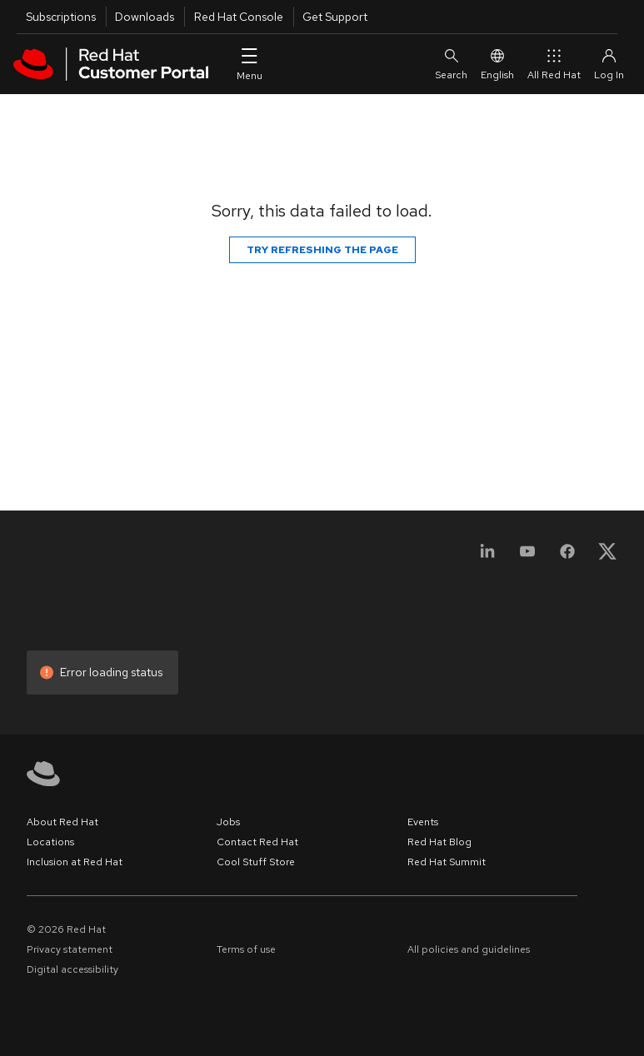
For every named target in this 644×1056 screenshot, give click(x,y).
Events (422, 822)
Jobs (228, 822)
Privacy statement (69, 949)
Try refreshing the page (322, 250)
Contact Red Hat (257, 842)
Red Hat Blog (439, 842)
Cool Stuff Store (256, 862)
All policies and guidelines (468, 949)
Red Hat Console (238, 16)
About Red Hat (62, 822)
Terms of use (246, 949)
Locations (50, 842)
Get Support (334, 16)
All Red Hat (554, 64)
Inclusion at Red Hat (74, 862)
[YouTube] (527, 556)
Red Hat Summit (446, 862)
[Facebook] (567, 556)
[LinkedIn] (487, 556)
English (497, 64)
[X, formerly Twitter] (607, 556)
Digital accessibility (72, 969)
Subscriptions (61, 16)
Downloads (144, 16)
